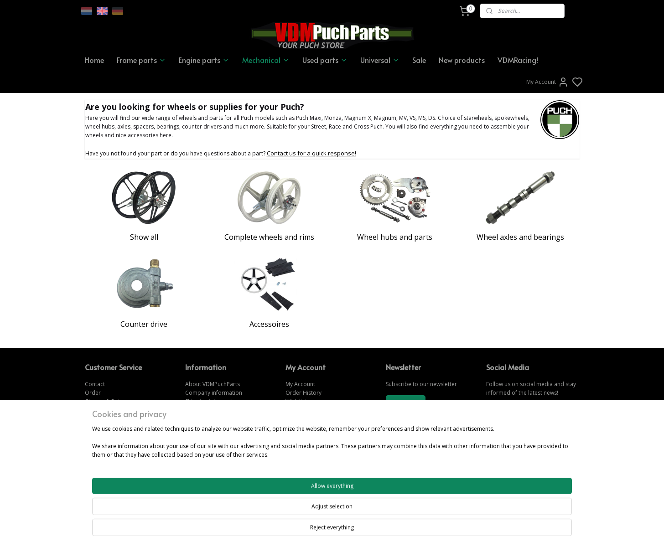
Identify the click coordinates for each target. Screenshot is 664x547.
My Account (547, 82)
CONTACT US (504, 462)
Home (94, 60)
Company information (213, 393)
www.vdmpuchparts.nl (314, 454)
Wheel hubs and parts (394, 237)
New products (462, 60)
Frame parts (141, 60)
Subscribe (405, 403)
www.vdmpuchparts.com (317, 436)
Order (93, 393)
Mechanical (266, 60)
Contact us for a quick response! (311, 153)
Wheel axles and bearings (520, 237)
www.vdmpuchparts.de (315, 445)
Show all (144, 237)
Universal (379, 60)
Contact (95, 384)
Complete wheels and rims (269, 237)
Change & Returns (108, 401)
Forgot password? (308, 410)
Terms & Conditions (211, 410)
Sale (419, 60)
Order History (303, 393)
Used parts (325, 60)
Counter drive (143, 324)
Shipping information (212, 401)
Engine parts (204, 60)
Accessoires (269, 324)
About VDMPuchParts (212, 384)
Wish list (295, 401)
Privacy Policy (202, 419)
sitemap (363, 530)
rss (382, 530)
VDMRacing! (518, 60)
